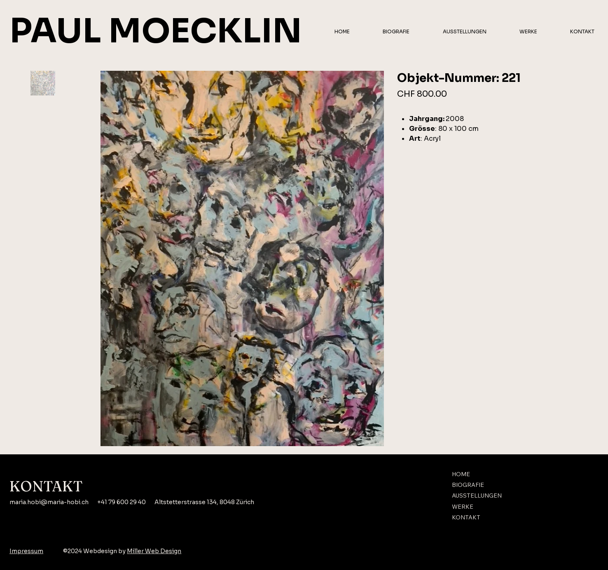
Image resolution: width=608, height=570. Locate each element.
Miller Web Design (154, 551)
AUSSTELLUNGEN (477, 496)
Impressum (26, 551)
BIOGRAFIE (468, 485)
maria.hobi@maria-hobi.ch (49, 502)
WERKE (462, 506)
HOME (461, 474)
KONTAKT (466, 517)
